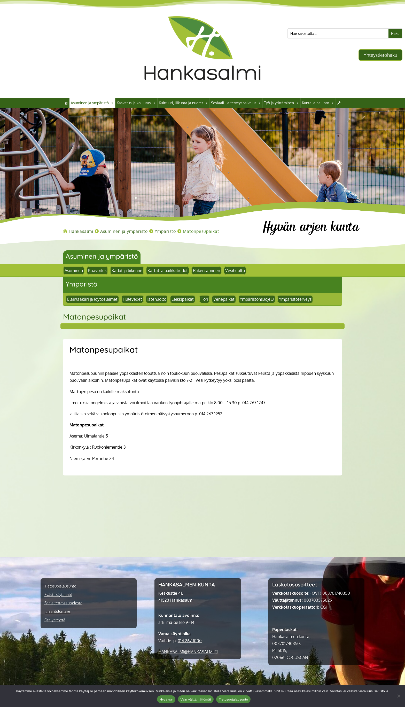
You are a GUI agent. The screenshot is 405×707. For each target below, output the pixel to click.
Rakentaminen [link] (206, 270)
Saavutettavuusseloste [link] (63, 603)
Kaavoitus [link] (97, 270)
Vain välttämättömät (196, 699)
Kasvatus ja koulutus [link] (136, 103)
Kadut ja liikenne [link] (127, 270)
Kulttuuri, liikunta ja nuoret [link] (183, 103)
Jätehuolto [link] (156, 299)
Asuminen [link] (74, 270)
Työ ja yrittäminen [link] (281, 103)
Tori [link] (204, 299)
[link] (202, 89)
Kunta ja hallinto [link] (318, 103)
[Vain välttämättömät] (398, 695)
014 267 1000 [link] (190, 640)
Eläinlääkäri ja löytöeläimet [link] (92, 299)
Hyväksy (166, 699)
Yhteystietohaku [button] (380, 55)
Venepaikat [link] (224, 299)
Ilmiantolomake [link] (57, 611)
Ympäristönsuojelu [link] (257, 299)
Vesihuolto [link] (235, 270)
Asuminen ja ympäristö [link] (92, 103)
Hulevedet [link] (132, 299)
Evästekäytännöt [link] (58, 595)
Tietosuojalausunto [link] (60, 586)
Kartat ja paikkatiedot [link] (167, 270)
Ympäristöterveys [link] (295, 299)
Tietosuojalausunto (233, 699)
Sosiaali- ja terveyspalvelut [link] (236, 103)
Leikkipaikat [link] (183, 299)
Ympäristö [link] (81, 284)
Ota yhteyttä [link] (54, 620)
